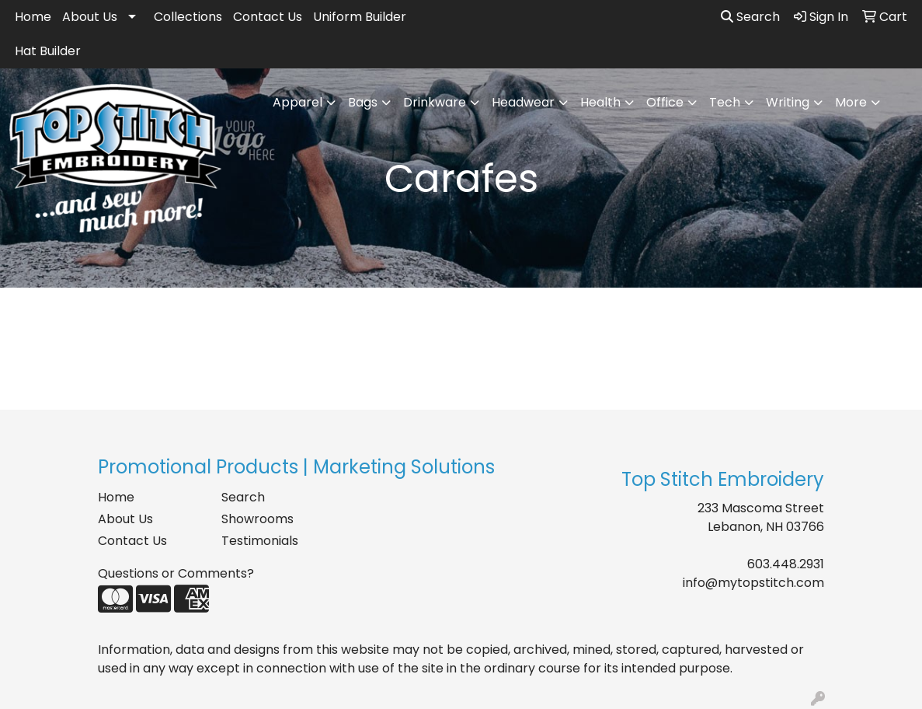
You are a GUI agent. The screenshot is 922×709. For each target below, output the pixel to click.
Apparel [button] (297, 102)
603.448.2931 (785, 564)
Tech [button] (724, 102)
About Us (89, 17)
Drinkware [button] (434, 102)
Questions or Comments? (176, 573)
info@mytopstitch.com (753, 583)
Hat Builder (48, 51)
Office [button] (665, 102)
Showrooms (257, 519)
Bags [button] (362, 102)
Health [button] (600, 102)
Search (750, 17)
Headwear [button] (523, 102)
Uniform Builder (359, 17)
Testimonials (259, 541)
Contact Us (267, 17)
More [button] (851, 102)
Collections (188, 17)
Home (33, 17)
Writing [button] (787, 102)
